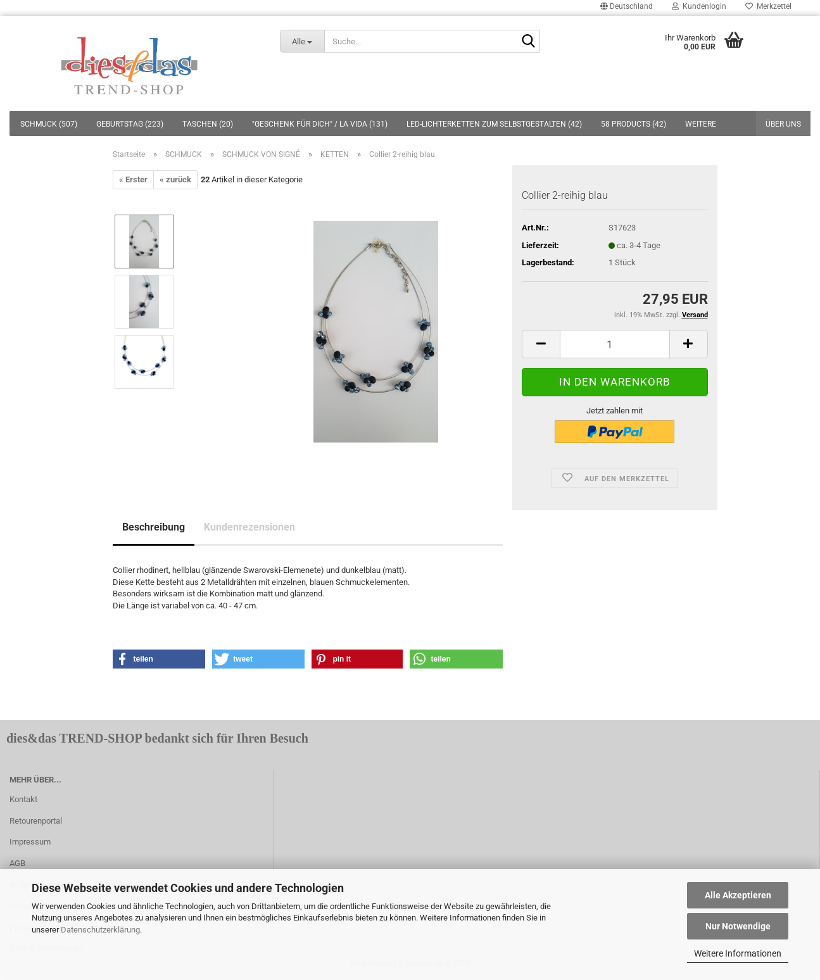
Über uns (783, 124)
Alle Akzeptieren (738, 895)
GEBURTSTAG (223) (129, 124)
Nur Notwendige (738, 926)
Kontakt (23, 799)
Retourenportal (35, 821)
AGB (17, 863)
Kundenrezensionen (249, 527)
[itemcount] (614, 344)
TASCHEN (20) (207, 124)
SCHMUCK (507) (48, 124)
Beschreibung (153, 527)
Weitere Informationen (737, 953)
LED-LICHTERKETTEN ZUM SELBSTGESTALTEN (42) (494, 124)
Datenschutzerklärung (100, 929)
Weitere (700, 124)
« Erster (133, 179)
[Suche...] (302, 41)
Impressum (30, 841)
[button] (159, 659)
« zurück (175, 179)
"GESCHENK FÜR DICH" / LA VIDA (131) (320, 124)
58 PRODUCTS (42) (633, 124)
